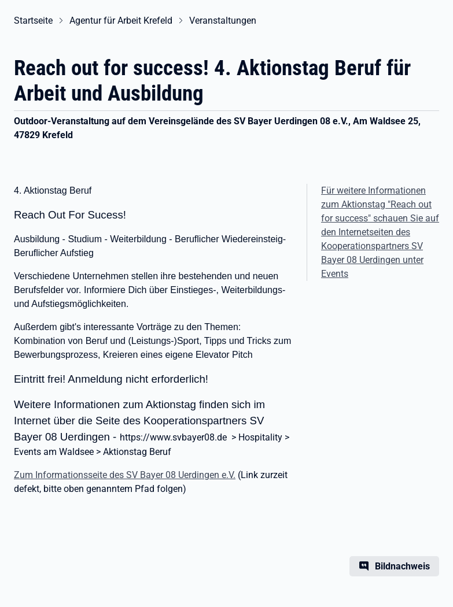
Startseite (33, 20)
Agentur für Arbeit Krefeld (120, 20)
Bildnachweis (402, 566)
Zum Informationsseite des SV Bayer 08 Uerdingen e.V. (124, 474)
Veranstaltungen (222, 20)
